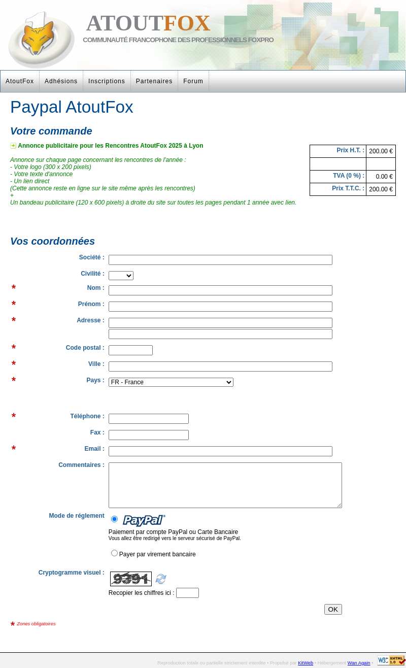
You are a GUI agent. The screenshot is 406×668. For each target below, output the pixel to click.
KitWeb (305, 662)
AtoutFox (20, 81)
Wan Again (359, 662)
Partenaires (154, 81)
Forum (193, 81)
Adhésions (61, 81)
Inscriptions (106, 81)
